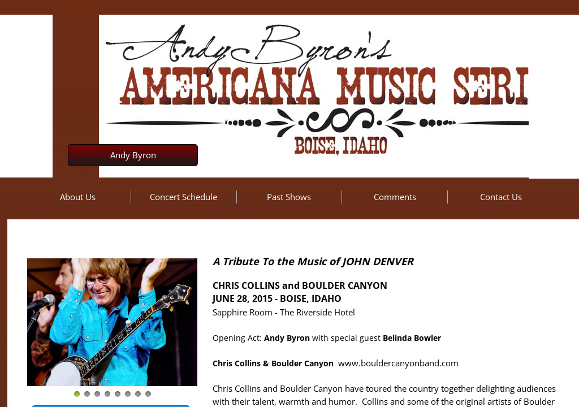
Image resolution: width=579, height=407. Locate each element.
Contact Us (501, 196)
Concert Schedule (183, 196)
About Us (78, 196)
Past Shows (289, 196)
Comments (395, 196)
